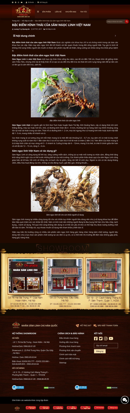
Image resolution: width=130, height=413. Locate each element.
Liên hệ (58, 11)
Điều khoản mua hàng (68, 338)
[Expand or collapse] (115, 36)
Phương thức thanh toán (69, 346)
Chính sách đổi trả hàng (69, 358)
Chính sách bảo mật (67, 354)
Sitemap (62, 362)
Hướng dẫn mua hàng (68, 342)
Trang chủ (15, 21)
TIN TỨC (83, 11)
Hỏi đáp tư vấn (27, 21)
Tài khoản (30, 2)
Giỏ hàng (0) (42, 2)
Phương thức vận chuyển (70, 350)
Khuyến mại (70, 11)
